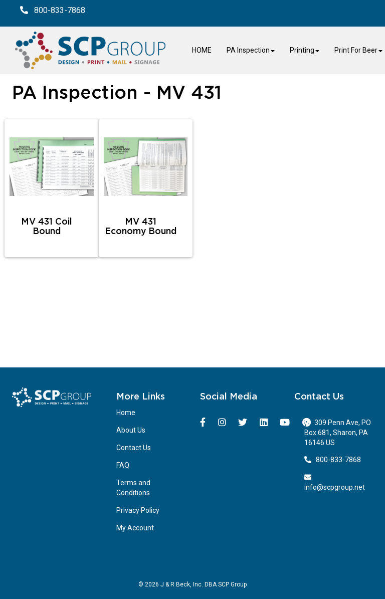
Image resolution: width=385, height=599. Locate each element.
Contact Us (133, 448)
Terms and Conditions (133, 488)
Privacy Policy (137, 510)
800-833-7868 (332, 460)
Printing (304, 50)
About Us (130, 430)
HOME (202, 50)
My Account (135, 528)
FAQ (122, 465)
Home (125, 413)
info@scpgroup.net (334, 482)
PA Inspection (251, 50)
